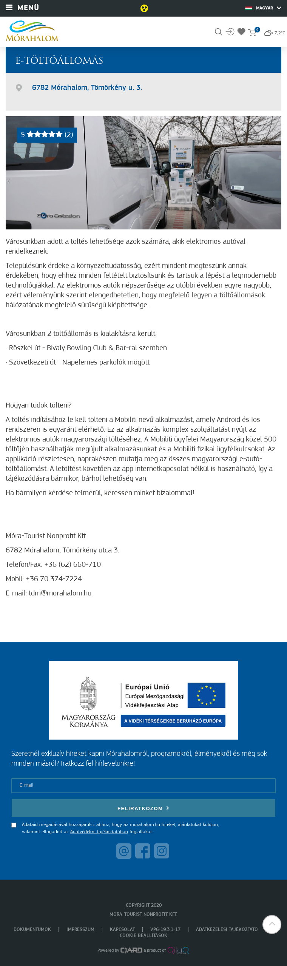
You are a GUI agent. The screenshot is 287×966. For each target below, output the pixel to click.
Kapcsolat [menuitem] (122, 929)
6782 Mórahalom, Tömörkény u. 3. (87, 88)
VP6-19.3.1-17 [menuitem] (165, 929)
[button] (271, 924)
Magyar (263, 8)
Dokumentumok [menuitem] (32, 929)
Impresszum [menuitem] (80, 929)
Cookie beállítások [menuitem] (143, 935)
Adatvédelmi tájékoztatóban (99, 831)
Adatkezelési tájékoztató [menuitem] (227, 929)
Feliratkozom (143, 808)
